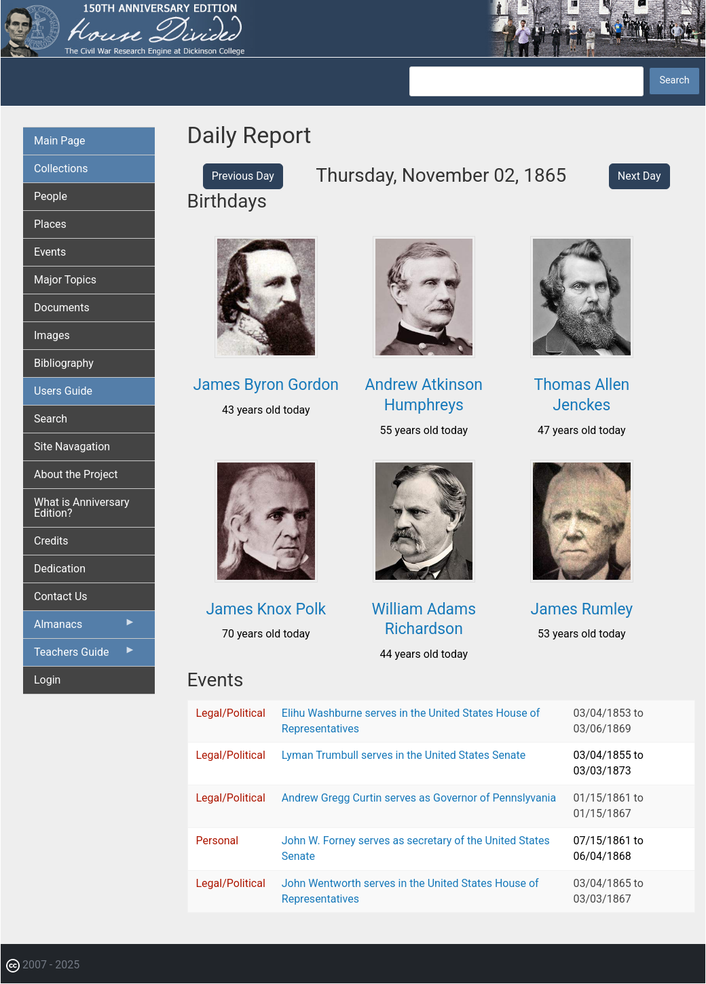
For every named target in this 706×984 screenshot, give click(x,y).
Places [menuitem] (50, 224)
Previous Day (243, 176)
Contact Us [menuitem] (61, 596)
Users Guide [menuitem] (63, 391)
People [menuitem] (50, 196)
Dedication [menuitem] (60, 568)
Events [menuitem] (50, 251)
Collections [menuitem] (61, 168)
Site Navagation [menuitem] (72, 446)
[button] (266, 353)
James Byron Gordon (266, 385)
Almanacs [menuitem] (85, 627)
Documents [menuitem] (62, 307)
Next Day (639, 176)
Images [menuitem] (52, 335)
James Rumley (582, 609)
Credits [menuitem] (51, 540)
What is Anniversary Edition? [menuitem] (82, 507)
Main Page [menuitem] (60, 140)
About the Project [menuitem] (75, 474)
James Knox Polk (266, 609)
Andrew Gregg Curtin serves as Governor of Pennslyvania (419, 797)
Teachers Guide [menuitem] (85, 655)
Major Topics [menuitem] (65, 279)
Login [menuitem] (47, 679)
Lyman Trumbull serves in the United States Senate (403, 755)
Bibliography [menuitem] (64, 363)
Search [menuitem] (50, 418)
